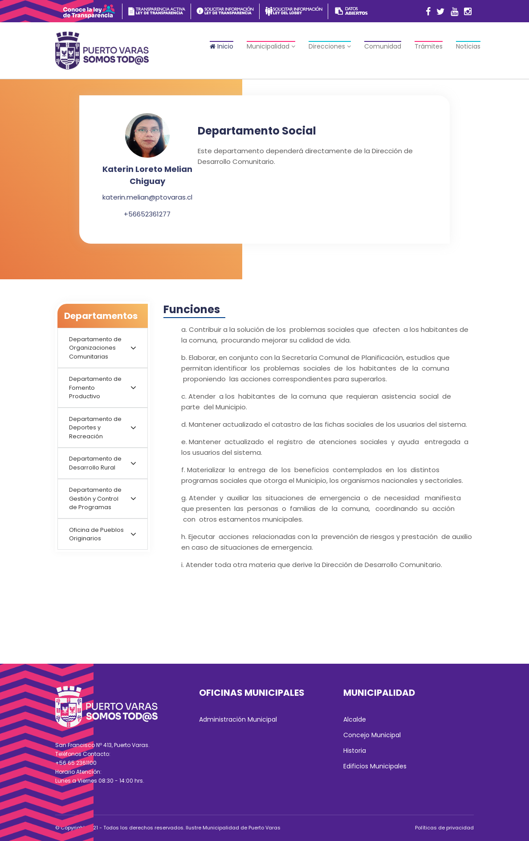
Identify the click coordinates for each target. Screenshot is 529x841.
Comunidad (382, 46)
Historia (354, 750)
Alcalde (354, 719)
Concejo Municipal (372, 735)
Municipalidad (271, 46)
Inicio (221, 46)
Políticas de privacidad (444, 827)
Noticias (468, 46)
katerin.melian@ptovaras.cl (147, 197)
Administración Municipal (238, 719)
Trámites (429, 46)
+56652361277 (147, 214)
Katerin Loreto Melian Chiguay (147, 175)
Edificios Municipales (375, 766)
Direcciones (330, 46)
